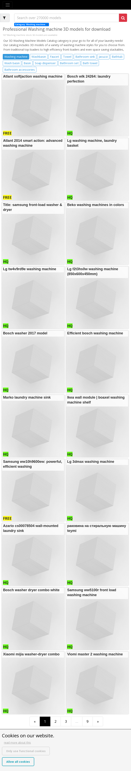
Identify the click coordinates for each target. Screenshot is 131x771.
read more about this (17, 742)
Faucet (54, 56)
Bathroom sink (85, 56)
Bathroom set (69, 63)
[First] (35, 721)
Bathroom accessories (19, 69)
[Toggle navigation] (7, 4)
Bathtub (117, 56)
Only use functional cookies (26, 751)
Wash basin (12, 63)
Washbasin (38, 56)
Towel (67, 56)
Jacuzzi (103, 56)
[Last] (98, 721)
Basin (27, 63)
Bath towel (90, 63)
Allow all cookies (18, 762)
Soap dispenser (45, 63)
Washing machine (16, 56)
